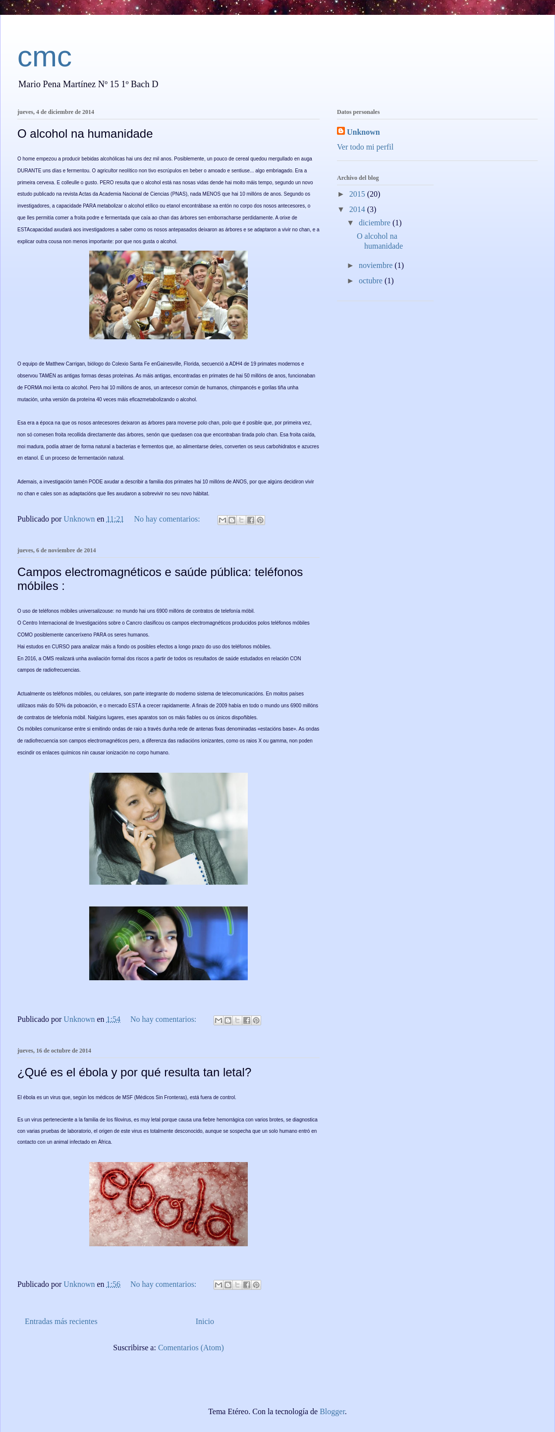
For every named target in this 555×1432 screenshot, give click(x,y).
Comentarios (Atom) (191, 1347)
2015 (358, 194)
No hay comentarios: (168, 519)
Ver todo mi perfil (365, 147)
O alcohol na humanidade (85, 133)
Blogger (332, 1411)
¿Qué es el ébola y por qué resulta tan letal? (134, 1072)
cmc (44, 56)
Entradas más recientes (61, 1321)
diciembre (375, 222)
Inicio (205, 1321)
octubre (372, 280)
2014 (358, 209)
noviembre (376, 265)
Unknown (363, 132)
